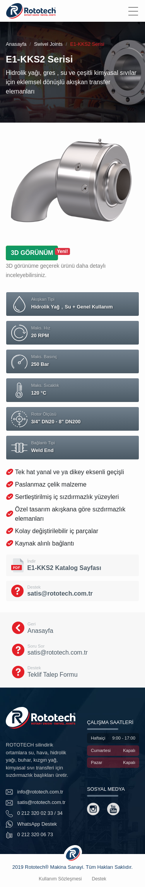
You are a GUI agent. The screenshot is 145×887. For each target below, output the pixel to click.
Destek (99, 879)
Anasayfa (16, 44)
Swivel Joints (48, 44)
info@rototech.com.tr (34, 791)
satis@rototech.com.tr (35, 802)
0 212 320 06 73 (29, 835)
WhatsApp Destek (31, 824)
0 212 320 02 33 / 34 (34, 813)
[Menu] (133, 11)
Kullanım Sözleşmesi (60, 879)
